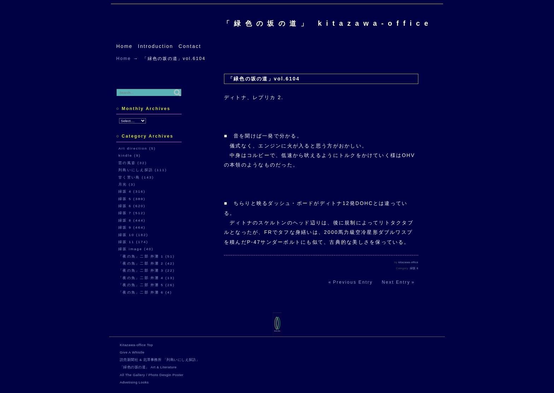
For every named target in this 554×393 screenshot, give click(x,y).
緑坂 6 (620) (132, 206)
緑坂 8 (414, 268)
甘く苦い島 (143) (136, 177)
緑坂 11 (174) (133, 242)
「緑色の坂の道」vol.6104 (264, 78)
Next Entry (396, 282)
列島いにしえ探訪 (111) (142, 170)
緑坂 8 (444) (132, 220)
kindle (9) (129, 155)
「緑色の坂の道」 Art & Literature (148, 367)
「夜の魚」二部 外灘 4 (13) (146, 278)
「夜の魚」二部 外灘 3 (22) (146, 270)
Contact (189, 46)
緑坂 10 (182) (133, 235)
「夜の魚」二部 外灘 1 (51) (146, 256)
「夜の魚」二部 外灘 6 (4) (145, 292)
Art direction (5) (137, 148)
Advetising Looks (134, 382)
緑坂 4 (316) (132, 191)
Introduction (155, 46)
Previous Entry (353, 282)
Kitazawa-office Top (136, 345)
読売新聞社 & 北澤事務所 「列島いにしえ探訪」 (160, 360)
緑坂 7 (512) (132, 213)
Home (124, 46)
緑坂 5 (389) (132, 199)
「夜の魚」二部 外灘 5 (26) (146, 285)
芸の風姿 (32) (132, 163)
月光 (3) (126, 184)
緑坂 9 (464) (132, 227)
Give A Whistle (132, 352)
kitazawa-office (408, 262)
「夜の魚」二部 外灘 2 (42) (146, 263)
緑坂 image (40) (135, 249)
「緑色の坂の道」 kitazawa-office (327, 23)
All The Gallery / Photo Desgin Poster (151, 375)
